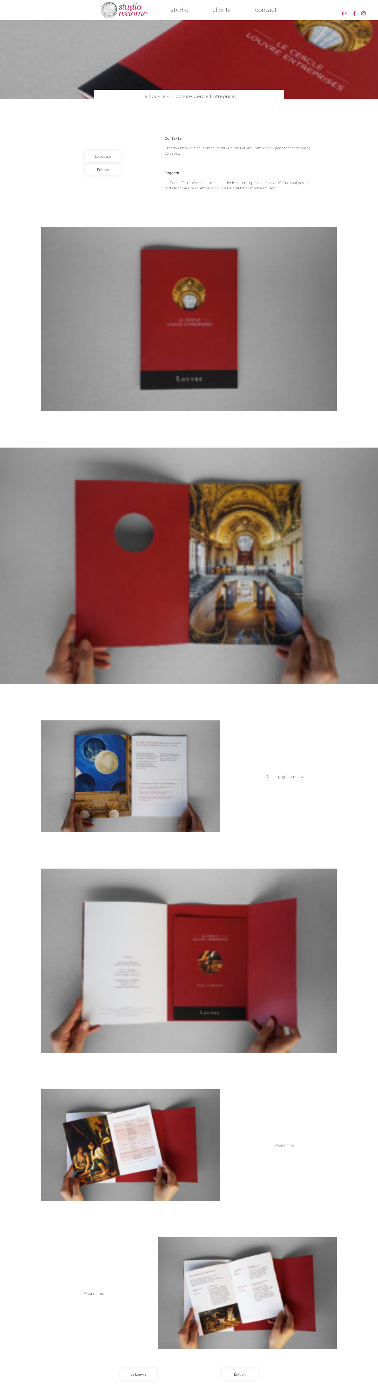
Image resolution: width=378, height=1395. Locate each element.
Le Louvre (103, 162)
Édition (103, 175)
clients (221, 13)
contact (266, 13)
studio (180, 13)
